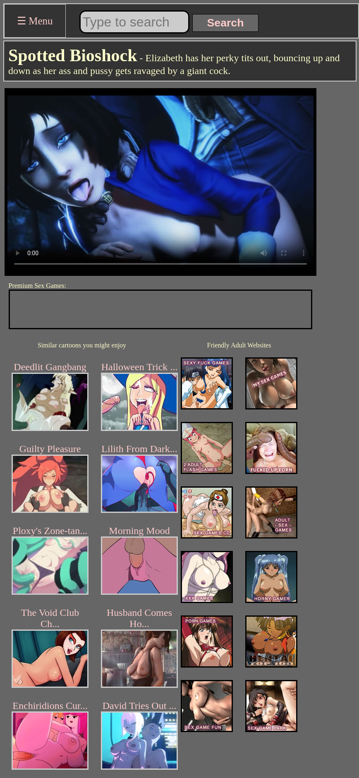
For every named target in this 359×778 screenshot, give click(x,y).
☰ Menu (35, 20)
